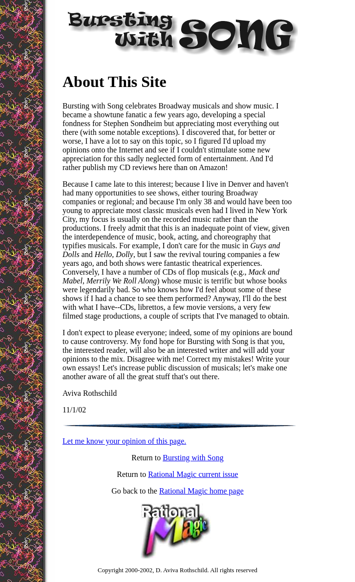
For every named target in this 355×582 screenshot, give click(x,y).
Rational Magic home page (201, 491)
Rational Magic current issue (193, 474)
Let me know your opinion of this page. (124, 441)
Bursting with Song (193, 457)
